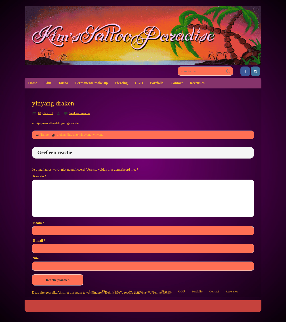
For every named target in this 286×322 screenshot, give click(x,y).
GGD (139, 83)
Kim (47, 83)
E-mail (39, 240)
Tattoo (63, 83)
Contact (177, 83)
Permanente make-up (91, 83)
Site (35, 258)
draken (61, 134)
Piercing (121, 83)
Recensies (197, 83)
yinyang (98, 134)
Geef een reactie (79, 113)
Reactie (39, 176)
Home (32, 83)
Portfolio (156, 83)
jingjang (72, 134)
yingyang (86, 134)
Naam (38, 222)
